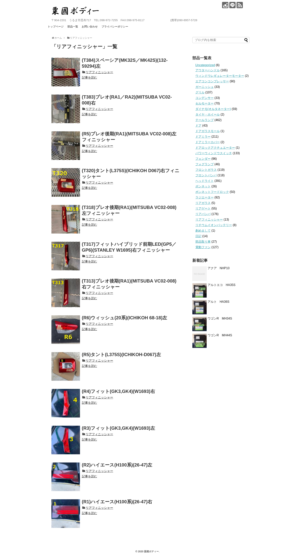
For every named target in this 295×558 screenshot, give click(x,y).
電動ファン (203, 247)
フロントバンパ (206, 175)
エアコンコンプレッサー (212, 81)
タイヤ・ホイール (207, 114)
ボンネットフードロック (212, 191)
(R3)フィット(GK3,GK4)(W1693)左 (118, 428)
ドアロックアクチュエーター (215, 147)
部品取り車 (203, 241)
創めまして (203, 230)
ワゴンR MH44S (220, 335)
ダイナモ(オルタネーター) (213, 109)
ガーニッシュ (204, 86)
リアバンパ (203, 214)
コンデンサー (204, 98)
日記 (198, 236)
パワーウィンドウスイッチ (213, 153)
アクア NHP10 (219, 268)
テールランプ (204, 120)
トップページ (56, 26)
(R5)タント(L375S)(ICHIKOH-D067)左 (121, 354)
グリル (200, 92)
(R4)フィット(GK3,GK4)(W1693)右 (118, 391)
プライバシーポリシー (115, 26)
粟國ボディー (151, 551)
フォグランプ (204, 164)
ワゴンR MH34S (220, 318)
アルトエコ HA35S (222, 285)
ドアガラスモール (207, 131)
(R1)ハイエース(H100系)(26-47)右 (117, 501)
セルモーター (204, 103)
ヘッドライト (204, 180)
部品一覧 (72, 26)
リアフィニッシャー (99, 72)
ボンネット (203, 186)
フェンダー (203, 158)
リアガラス (203, 203)
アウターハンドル (207, 70)
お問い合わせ (90, 26)
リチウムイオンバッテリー (213, 225)
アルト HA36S (220, 301)
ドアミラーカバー (207, 142)
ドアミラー (203, 136)
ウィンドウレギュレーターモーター (219, 75)
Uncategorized (205, 65)
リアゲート (203, 208)
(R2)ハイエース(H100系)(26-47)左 (117, 464)
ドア (198, 125)
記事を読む (89, 77)
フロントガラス (206, 169)
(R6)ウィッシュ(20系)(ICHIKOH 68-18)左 (124, 317)
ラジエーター (204, 197)
